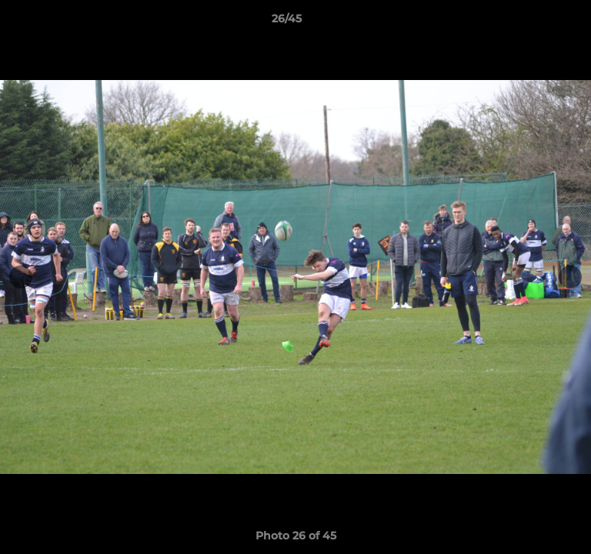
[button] (535, 22)
